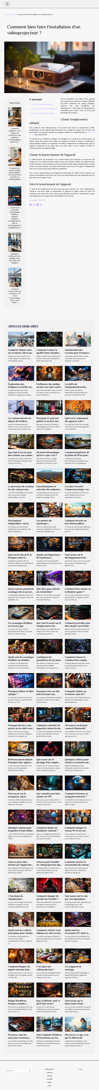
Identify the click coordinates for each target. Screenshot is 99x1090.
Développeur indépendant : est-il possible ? (18, 523)
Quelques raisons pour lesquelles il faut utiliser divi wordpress (20, 830)
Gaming (49, 1076)
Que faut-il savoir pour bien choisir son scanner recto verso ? (20, 455)
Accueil (6, 14)
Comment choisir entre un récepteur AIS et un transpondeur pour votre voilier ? (14, 295)
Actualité (49, 1079)
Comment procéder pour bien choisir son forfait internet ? (77, 626)
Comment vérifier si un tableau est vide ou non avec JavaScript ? (48, 933)
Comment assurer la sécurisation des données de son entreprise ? (78, 865)
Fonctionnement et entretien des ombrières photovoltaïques (48, 489)
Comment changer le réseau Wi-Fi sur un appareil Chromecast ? (76, 830)
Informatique (49, 1069)
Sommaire (37, 99)
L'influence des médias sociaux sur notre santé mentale (48, 387)
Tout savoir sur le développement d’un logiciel (75, 557)
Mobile (49, 1082)
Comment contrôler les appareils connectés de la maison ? (48, 728)
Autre (13, 14)
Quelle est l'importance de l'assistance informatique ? (48, 557)
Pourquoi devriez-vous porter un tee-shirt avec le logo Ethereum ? (20, 728)
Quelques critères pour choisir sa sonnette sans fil (77, 762)
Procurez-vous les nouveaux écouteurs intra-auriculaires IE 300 (21, 1037)
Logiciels (49, 1072)
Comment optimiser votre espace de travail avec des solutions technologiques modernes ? (14, 135)
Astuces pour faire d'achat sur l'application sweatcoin (20, 865)
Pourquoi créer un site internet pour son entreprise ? (48, 694)
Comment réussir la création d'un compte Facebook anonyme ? (76, 660)
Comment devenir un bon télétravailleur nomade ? (76, 523)
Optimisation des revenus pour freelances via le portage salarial (77, 353)
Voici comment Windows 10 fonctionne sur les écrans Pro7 (49, 1037)
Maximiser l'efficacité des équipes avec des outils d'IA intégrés (14, 258)
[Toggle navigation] (7, 4)
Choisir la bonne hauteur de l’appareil (45, 109)
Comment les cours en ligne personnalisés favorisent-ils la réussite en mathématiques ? (15, 174)
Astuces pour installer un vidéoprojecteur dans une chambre (49, 865)
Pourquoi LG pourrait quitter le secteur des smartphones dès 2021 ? (48, 421)
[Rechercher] (18, 1071)
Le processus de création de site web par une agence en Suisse (21, 489)
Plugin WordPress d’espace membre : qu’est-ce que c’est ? (18, 1003)
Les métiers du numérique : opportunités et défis (47, 523)
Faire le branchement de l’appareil (44, 113)
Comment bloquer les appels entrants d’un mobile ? (19, 969)
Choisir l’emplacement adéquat (43, 104)
